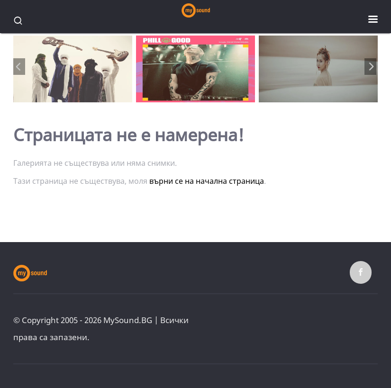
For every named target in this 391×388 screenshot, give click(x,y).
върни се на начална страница (206, 181)
